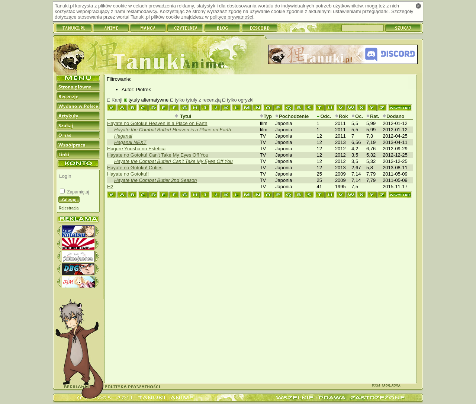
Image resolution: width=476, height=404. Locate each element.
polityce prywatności (231, 17)
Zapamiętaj (77, 192)
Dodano (393, 116)
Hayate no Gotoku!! (128, 174)
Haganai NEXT (130, 142)
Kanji (117, 100)
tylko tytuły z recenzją (198, 100)
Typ (266, 116)
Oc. (357, 116)
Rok (341, 116)
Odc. (323, 116)
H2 (110, 186)
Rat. (372, 116)
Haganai (123, 136)
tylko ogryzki (240, 100)
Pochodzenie (292, 116)
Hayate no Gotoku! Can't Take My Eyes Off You (157, 155)
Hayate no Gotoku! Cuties (135, 167)
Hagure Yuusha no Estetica (136, 148)
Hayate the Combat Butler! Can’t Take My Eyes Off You (173, 161)
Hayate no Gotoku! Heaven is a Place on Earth (157, 123)
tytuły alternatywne (149, 100)
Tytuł (183, 116)
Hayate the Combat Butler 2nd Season (155, 180)
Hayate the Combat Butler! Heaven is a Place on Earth (172, 129)
